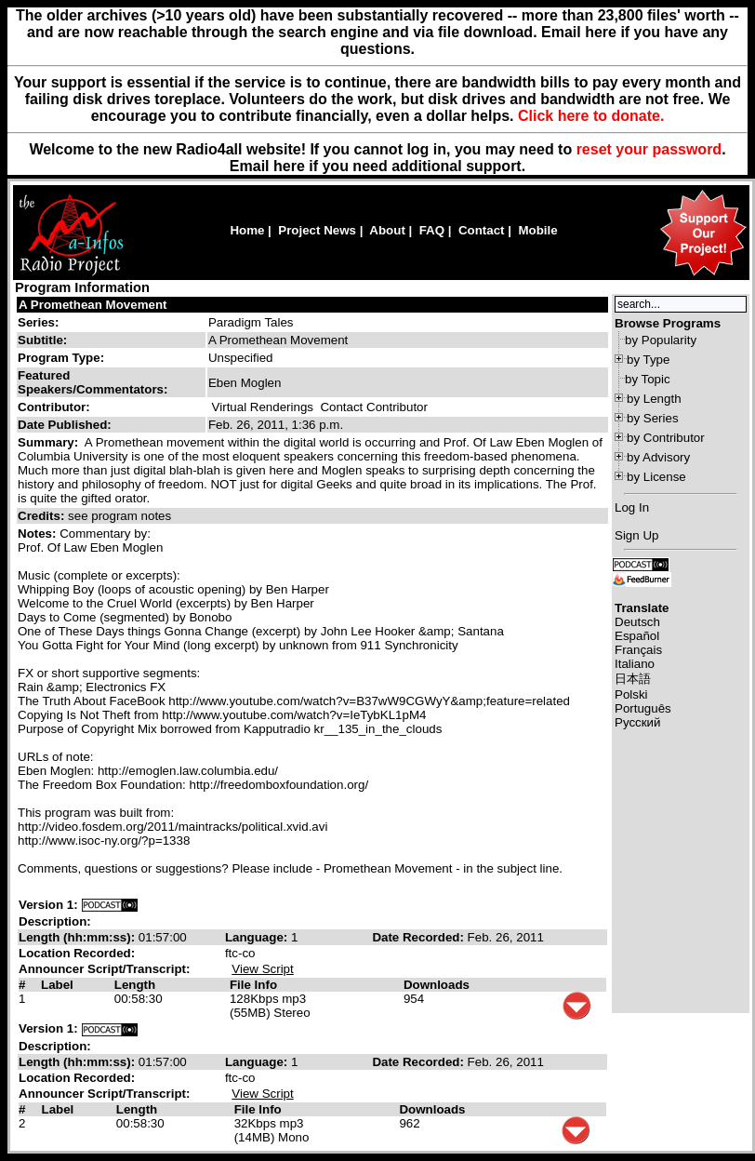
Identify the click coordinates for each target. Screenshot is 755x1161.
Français (638, 650)
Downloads (437, 985)
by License (656, 477)
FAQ (431, 230)
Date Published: (65, 425)
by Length (654, 399)
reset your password (649, 149)
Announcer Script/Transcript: (104, 969)
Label (57, 985)
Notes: (39, 533)
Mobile (537, 230)
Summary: (50, 442)
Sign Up (636, 535)
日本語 (633, 679)
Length (134, 985)
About (387, 230)
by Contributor (666, 438)
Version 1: (48, 905)
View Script (262, 969)
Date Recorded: (419, 937)
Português (643, 708)
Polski (631, 694)
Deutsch (637, 622)
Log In (632, 507)
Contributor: (54, 407)
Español (637, 636)
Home (247, 230)
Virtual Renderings (262, 407)
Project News (317, 230)
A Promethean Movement (92, 305)
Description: (55, 921)
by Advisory (658, 457)
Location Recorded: (77, 953)
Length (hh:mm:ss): (79, 937)
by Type (648, 360)
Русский (637, 722)
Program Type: (61, 358)
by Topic (647, 379)
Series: (38, 322)
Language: (258, 937)
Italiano (635, 664)
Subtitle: (42, 340)
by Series (653, 418)
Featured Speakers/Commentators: (92, 382)
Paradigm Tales (251, 322)
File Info (253, 985)
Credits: (43, 516)
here (289, 166)
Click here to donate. (591, 116)
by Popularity (660, 340)
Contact (481, 230)
